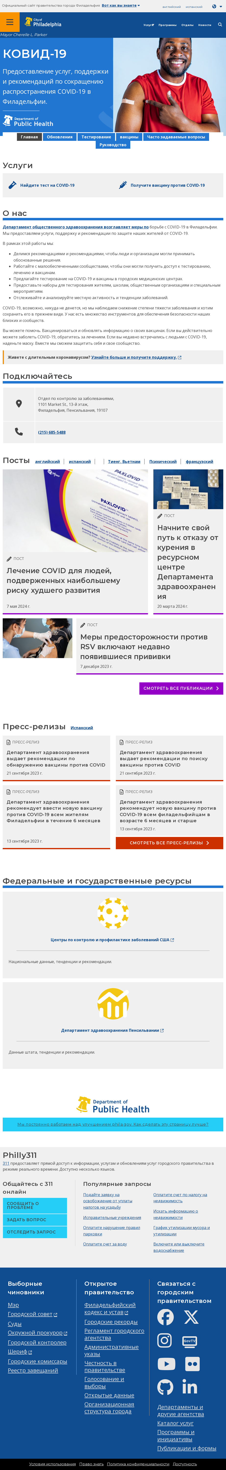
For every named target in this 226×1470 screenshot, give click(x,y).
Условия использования (52, 1464)
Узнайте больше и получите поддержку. (134, 357)
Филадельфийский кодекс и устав (110, 1308)
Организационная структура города (109, 1407)
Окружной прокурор (35, 1332)
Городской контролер (37, 1342)
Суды (15, 1323)
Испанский (82, 727)
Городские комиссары (37, 1361)
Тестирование (96, 137)
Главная (29, 137)
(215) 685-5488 (52, 432)
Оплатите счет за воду (105, 1244)
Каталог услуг (175, 1423)
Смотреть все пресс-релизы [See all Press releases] (169, 843)
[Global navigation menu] (10, 22)
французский (199, 461)
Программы (167, 25)
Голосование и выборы (104, 1382)
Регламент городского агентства (114, 1334)
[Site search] (220, 25)
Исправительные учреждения (112, 1217)
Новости (204, 25)
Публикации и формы (186, 1448)
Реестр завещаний (33, 1370)
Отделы (187, 25)
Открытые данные (109, 1395)
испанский (194, 7)
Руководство (113, 144)
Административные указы (111, 1350)
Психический (163, 461)
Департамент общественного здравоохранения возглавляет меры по (76, 227)
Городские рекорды (111, 1321)
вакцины (129, 137)
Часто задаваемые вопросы (176, 137)
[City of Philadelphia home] (45, 22)
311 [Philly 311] (6, 1163)
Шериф (17, 1351)
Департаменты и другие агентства (180, 1410)
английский (171, 7)
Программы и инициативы (176, 1435)
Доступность (185, 1464)
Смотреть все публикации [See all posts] (181, 688)
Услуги (149, 25)
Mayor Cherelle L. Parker (23, 34)
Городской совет (30, 1314)
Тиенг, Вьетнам (124, 461)
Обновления (60, 137)
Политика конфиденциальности (138, 1464)
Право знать (91, 1464)
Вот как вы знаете (121, 5)
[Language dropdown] (218, 6)
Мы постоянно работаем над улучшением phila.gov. (113, 1124)
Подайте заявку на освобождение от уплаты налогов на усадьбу (107, 1201)
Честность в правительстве (104, 1366)
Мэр (13, 1305)
